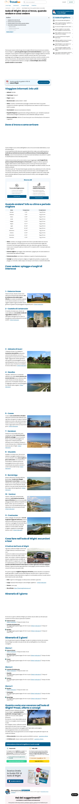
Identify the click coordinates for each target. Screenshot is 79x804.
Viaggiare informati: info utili (14, 20)
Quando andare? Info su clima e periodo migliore (18, 23)
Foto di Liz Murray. (47, 562)
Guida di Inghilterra (62, 18)
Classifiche (33, 5)
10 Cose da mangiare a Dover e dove (63, 26)
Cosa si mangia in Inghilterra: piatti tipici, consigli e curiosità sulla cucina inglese (63, 49)
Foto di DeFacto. (47, 326)
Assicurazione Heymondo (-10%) (16, 761)
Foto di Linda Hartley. (47, 534)
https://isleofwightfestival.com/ (22, 588)
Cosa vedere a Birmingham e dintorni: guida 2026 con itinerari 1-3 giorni (63, 53)
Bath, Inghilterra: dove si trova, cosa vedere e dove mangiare (63, 33)
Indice (8, 17)
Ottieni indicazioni (38, 304)
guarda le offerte (43, 736)
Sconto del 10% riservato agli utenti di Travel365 (16, 757)
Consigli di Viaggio (25, 5)
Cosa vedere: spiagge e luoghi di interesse (17, 25)
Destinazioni (16, 5)
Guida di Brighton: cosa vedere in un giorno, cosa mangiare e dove (63, 44)
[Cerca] (24, 2)
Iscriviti (71, 2)
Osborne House (12, 26)
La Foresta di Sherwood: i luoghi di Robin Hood (62, 37)
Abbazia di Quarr (12, 30)
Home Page (8, 5)
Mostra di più (9, 32)
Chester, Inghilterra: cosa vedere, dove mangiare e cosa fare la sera (62, 29)
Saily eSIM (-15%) (39, 761)
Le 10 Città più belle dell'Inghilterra (62, 20)
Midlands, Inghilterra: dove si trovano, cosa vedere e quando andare (63, 41)
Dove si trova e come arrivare (14, 21)
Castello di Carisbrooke (14, 28)
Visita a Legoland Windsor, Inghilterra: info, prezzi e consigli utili (63, 23)
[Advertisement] (28, 280)
